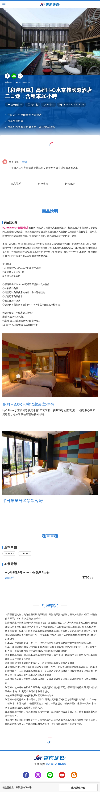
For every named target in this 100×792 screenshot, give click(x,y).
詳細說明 (9, 577)
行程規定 (70, 183)
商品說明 (16, 183)
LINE (14, 76)
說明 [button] (24, 161)
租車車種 (43, 183)
